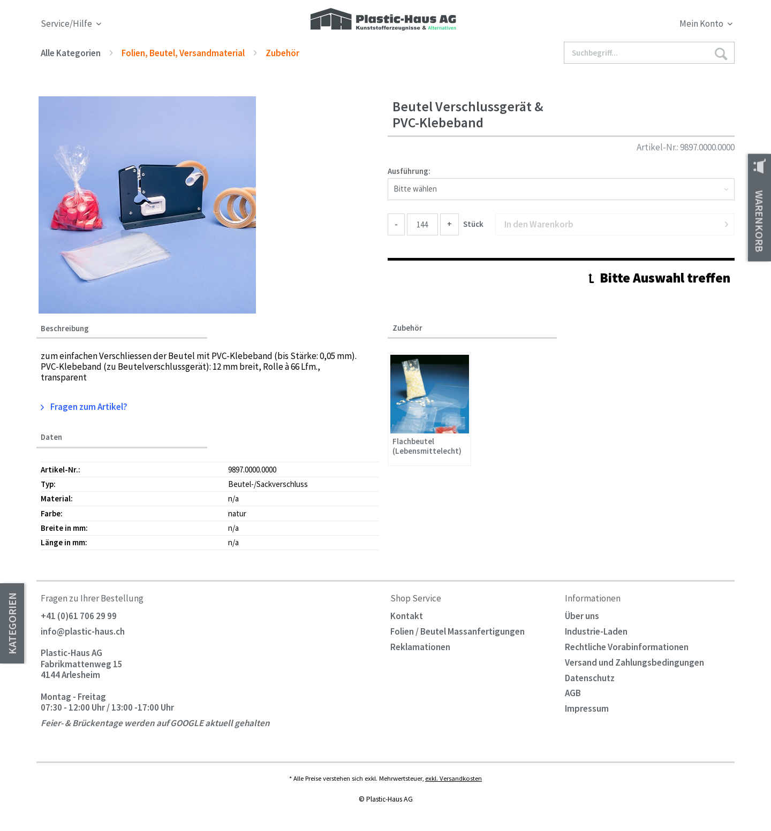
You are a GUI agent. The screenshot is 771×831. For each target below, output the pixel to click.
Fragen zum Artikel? (84, 407)
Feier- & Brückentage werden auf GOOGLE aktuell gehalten (155, 723)
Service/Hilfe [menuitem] (67, 23)
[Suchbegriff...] (649, 53)
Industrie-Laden (596, 631)
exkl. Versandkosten (453, 778)
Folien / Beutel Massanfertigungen (457, 631)
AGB (573, 693)
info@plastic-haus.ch (83, 631)
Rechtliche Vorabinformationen (627, 647)
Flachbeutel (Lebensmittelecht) (427, 446)
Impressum (587, 708)
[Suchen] (720, 53)
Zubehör (407, 328)
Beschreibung (65, 328)
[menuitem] (647, 25)
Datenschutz (590, 678)
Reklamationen (420, 647)
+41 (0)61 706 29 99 (79, 616)
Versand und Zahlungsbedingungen (634, 662)
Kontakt (406, 616)
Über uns (582, 616)
